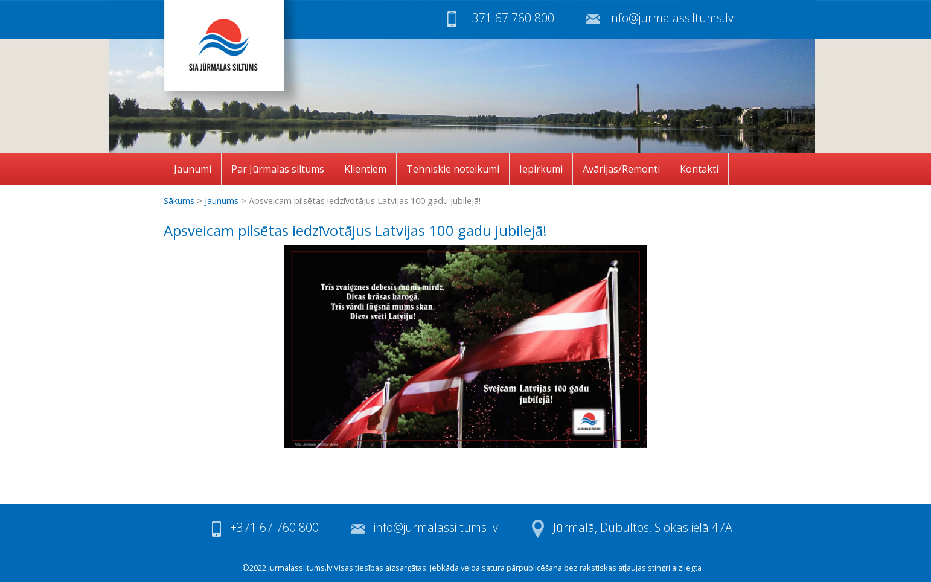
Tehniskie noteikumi (452, 169)
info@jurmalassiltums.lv (671, 18)
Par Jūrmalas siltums (277, 169)
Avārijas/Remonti (621, 169)
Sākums (179, 200)
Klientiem (365, 169)
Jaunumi (192, 169)
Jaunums (221, 200)
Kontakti (699, 169)
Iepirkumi (541, 169)
